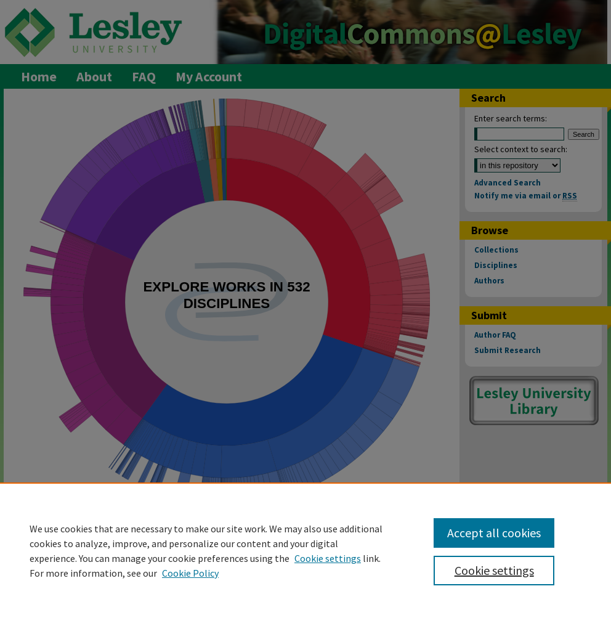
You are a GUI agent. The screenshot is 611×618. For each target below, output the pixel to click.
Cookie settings (327, 558)
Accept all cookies (494, 532)
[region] (305, 550)
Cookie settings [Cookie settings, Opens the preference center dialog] (494, 570)
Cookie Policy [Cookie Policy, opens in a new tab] (190, 573)
